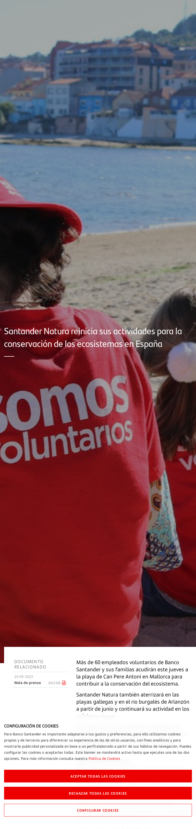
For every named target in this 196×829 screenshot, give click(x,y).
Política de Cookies (104, 758)
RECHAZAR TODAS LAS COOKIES (98, 793)
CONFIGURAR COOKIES (98, 810)
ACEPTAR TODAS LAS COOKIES (98, 776)
